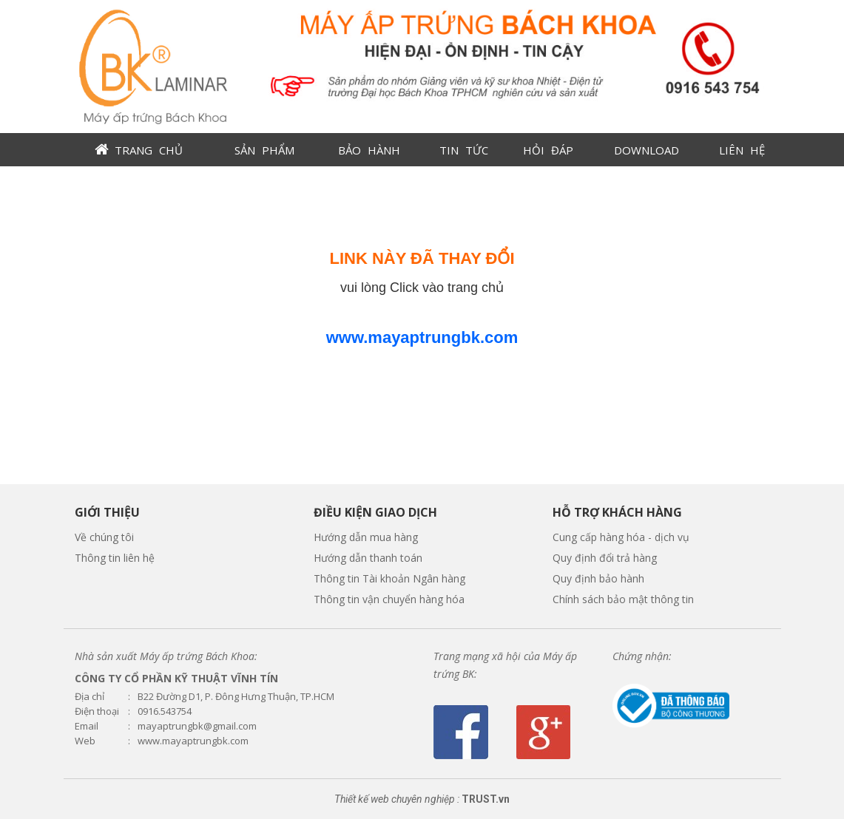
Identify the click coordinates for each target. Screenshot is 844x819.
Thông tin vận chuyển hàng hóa (389, 599)
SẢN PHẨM (264, 150)
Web (85, 741)
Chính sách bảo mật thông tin (623, 599)
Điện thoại (97, 711)
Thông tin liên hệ (115, 558)
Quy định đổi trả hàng (605, 558)
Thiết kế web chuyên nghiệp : (396, 799)
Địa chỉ (89, 696)
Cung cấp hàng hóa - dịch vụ (621, 537)
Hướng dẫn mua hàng (366, 537)
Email (86, 726)
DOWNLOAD (646, 150)
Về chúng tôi (104, 537)
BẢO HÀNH (369, 150)
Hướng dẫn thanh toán (368, 558)
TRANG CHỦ (149, 150)
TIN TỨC (463, 150)
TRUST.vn (486, 799)
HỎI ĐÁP (548, 150)
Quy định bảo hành (598, 578)
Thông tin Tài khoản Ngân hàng (389, 578)
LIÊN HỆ (742, 150)
